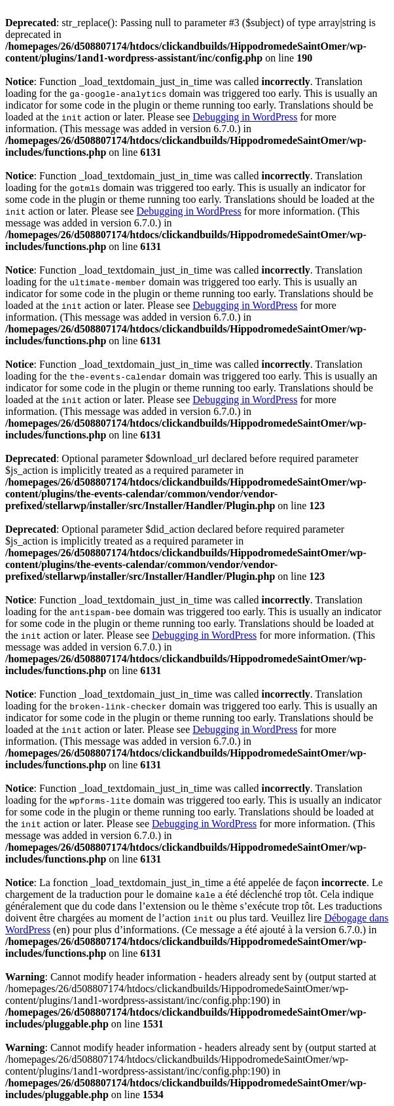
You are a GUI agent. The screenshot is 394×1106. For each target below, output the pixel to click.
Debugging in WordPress (244, 116)
